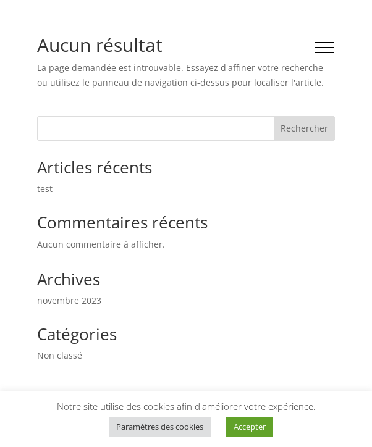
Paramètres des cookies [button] (159, 426)
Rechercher (304, 128)
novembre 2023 (69, 300)
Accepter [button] (250, 426)
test (45, 188)
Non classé (59, 355)
